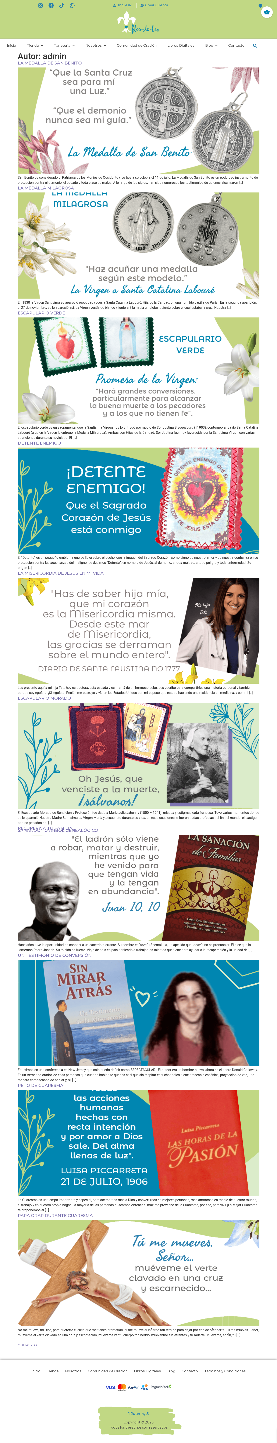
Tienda (35, 45)
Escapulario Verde (41, 313)
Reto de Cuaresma (40, 1085)
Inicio (11, 46)
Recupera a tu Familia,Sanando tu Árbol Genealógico (58, 829)
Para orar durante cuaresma (55, 1215)
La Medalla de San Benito (50, 63)
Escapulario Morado (44, 698)
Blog (211, 45)
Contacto (236, 46)
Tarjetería (64, 45)
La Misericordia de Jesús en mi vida (61, 573)
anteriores (27, 1344)
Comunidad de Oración (137, 46)
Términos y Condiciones (225, 1371)
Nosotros (95, 45)
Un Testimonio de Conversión (55, 955)
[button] (254, 45)
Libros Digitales (180, 46)
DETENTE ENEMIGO (39, 443)
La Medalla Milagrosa (46, 188)
